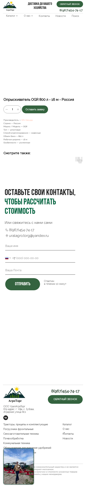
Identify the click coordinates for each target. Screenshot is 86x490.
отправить (22, 284)
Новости (61, 16)
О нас (27, 15)
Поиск (75, 16)
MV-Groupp (27, 120)
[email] (40, 270)
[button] (70, 4)
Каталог (10, 15)
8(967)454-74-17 (71, 10)
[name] (40, 246)
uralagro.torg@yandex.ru (29, 236)
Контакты (44, 16)
